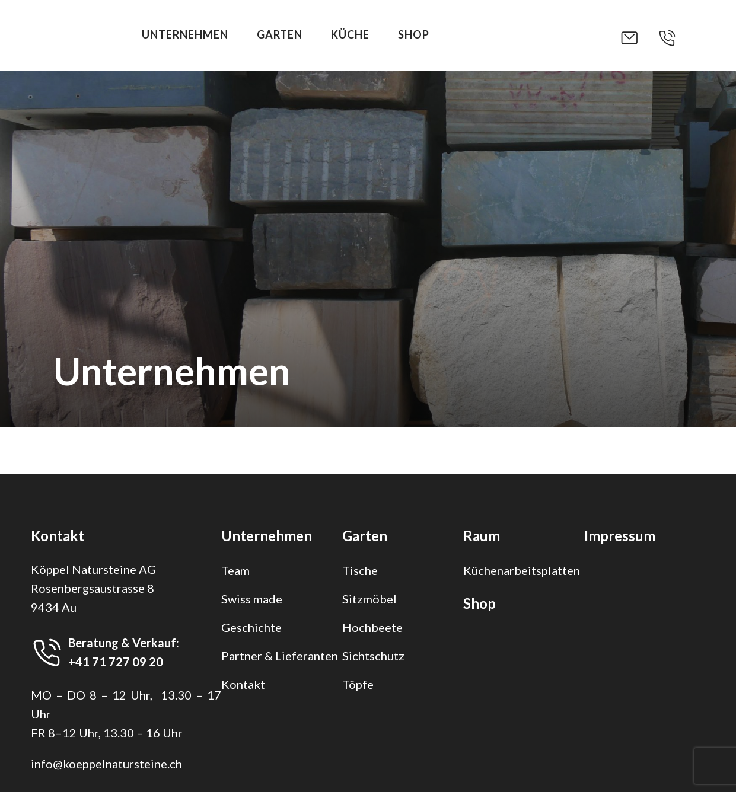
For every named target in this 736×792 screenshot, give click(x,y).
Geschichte (251, 627)
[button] (639, 38)
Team (235, 570)
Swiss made (251, 599)
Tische (360, 570)
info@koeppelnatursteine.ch (106, 763)
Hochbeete (372, 627)
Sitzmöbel (369, 599)
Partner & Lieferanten (279, 656)
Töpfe (358, 684)
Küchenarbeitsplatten (521, 570)
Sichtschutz (373, 656)
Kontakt (243, 684)
